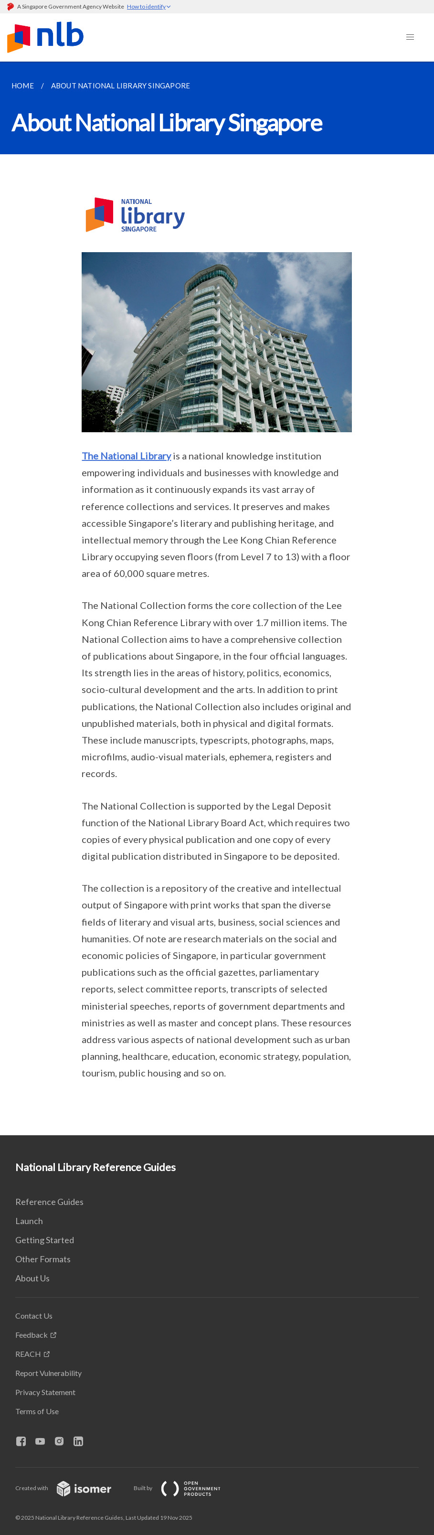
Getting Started (44, 1240)
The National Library (126, 455)
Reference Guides (49, 1201)
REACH (28, 1353)
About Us (32, 1278)
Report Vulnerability (48, 1372)
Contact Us (34, 1315)
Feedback (31, 1334)
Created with (71, 1488)
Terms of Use (37, 1411)
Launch (29, 1220)
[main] (217, 598)
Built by (185, 1488)
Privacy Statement (45, 1391)
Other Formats (43, 1259)
